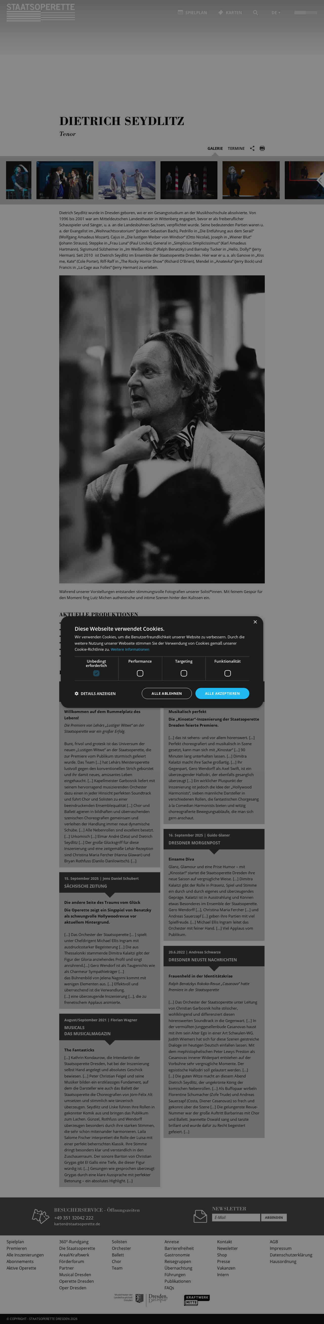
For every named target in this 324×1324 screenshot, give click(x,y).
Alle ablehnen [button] (167, 693)
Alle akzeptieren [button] (222, 693)
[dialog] (162, 662)
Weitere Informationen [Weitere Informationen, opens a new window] (130, 649)
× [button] (255, 622)
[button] (95, 693)
